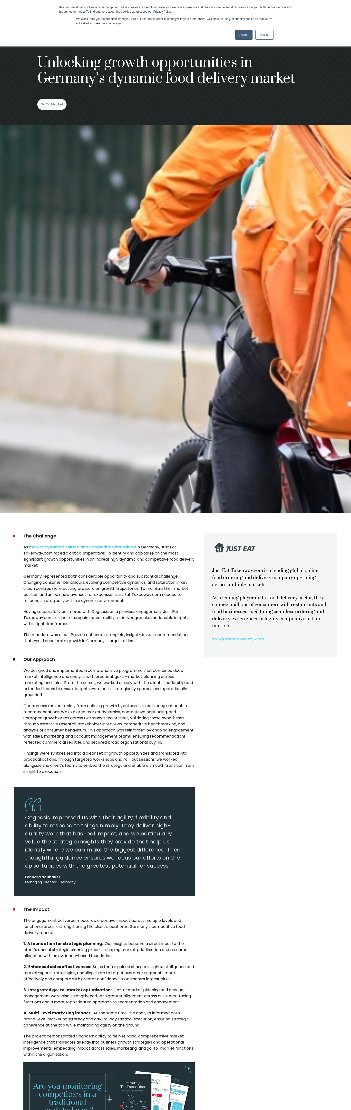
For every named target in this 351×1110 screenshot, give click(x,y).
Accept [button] (243, 35)
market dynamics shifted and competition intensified (82, 547)
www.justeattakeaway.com (238, 639)
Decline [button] (264, 35)
